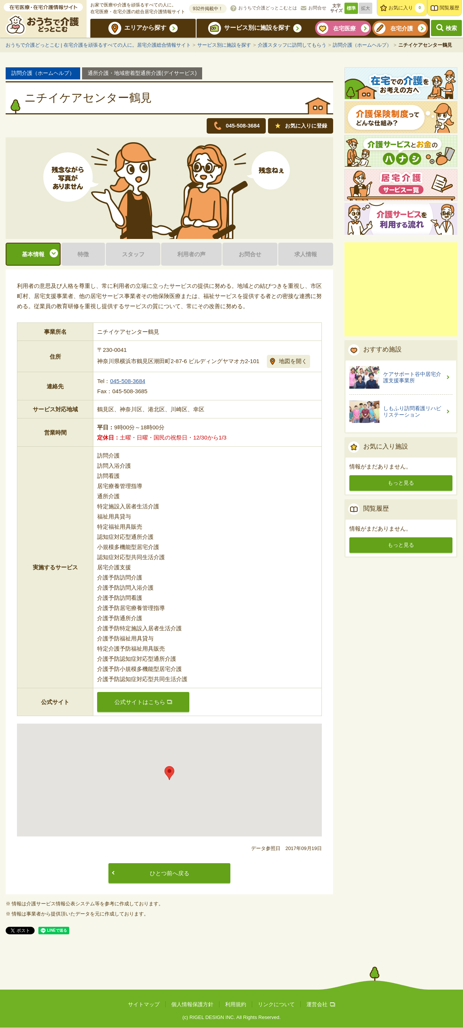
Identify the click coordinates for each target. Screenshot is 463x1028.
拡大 (365, 8)
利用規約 (235, 1005)
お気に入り (406, 8)
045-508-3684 (127, 382)
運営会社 (320, 1005)
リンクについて (276, 1005)
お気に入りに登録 (304, 126)
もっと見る (401, 483)
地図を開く (293, 361)
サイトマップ (144, 1005)
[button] (169, 774)
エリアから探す (145, 27)
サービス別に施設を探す (257, 27)
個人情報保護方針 (192, 1005)
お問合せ (317, 8)
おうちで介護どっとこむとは (267, 8)
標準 (351, 8)
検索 (451, 28)
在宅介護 (401, 28)
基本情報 (33, 254)
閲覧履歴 (449, 8)
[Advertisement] (400, 289)
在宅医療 (344, 28)
